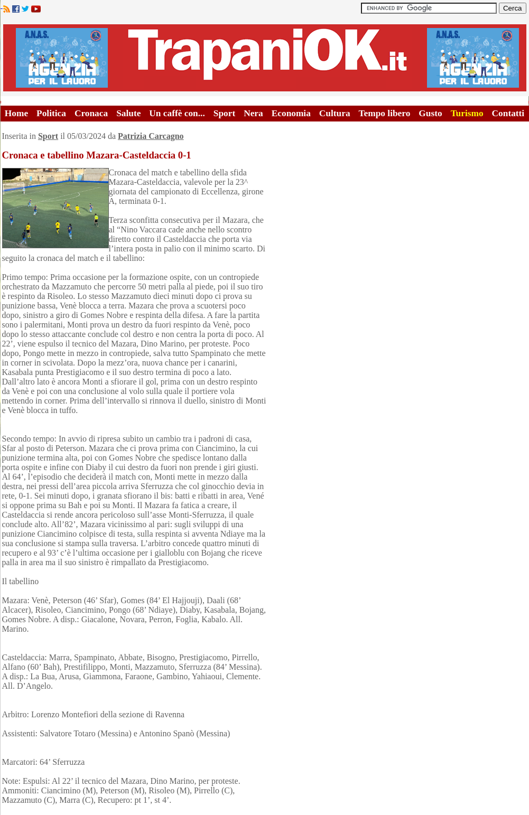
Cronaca (91, 113)
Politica (51, 113)
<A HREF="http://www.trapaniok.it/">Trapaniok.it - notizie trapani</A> (264, 57)
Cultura (334, 113)
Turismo (467, 113)
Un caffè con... (177, 113)
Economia (291, 113)
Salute (128, 113)
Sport (224, 113)
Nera (253, 113)
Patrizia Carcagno (151, 136)
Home (16, 113)
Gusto (430, 113)
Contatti (508, 113)
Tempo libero (385, 113)
